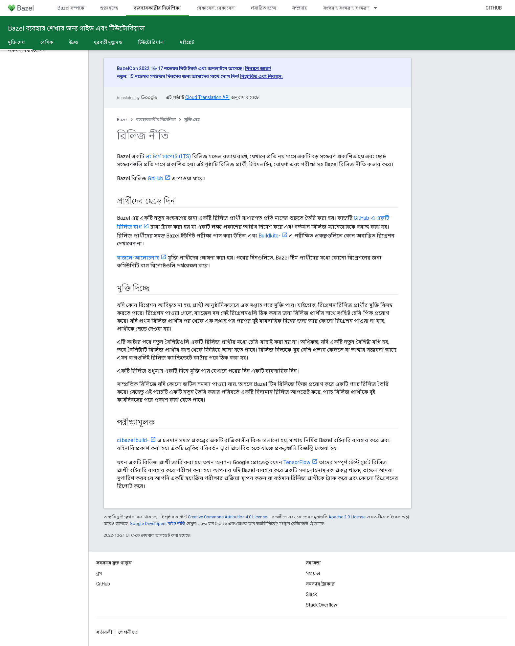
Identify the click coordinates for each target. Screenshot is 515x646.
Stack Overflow (321, 605)
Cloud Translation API (207, 97)
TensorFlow (296, 462)
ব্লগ (99, 573)
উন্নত (73, 42)
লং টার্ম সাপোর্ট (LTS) (168, 156)
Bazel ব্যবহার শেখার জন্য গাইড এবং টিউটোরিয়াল (76, 28)
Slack (311, 594)
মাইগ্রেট (187, 42)
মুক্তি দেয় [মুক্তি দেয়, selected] (16, 42)
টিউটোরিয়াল (151, 42)
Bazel (122, 119)
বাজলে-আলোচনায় (138, 258)
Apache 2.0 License (347, 516)
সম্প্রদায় (299, 8)
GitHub (493, 8)
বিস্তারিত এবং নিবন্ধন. (261, 76)
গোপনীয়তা (128, 632)
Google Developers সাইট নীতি (157, 523)
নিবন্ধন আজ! (258, 68)
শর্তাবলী (104, 632)
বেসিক (46, 42)
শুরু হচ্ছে (109, 8)
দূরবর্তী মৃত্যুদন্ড (108, 42)
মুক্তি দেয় (192, 119)
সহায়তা (313, 573)
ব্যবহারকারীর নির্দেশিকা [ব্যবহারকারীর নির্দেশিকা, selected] (157, 8)
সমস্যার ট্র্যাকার (320, 583)
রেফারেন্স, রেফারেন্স (216, 8)
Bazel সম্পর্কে (70, 8)
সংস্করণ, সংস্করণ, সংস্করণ (346, 8)
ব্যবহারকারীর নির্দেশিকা (156, 119)
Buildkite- (269, 236)
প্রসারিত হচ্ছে (263, 8)
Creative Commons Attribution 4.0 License (227, 516)
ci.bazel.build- (133, 440)
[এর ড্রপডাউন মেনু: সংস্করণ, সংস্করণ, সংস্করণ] (378, 8)
